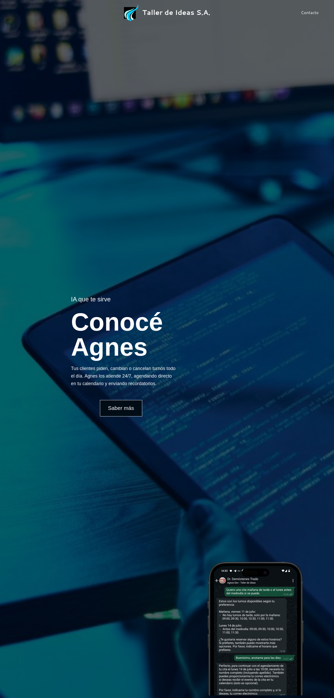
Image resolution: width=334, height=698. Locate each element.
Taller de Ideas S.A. (176, 12)
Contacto (310, 12)
